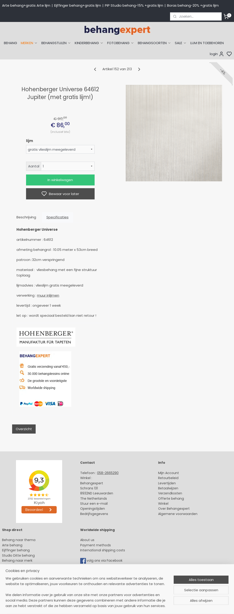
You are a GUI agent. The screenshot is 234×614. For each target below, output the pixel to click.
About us (87, 540)
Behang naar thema (18, 540)
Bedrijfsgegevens (94, 514)
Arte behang (12, 545)
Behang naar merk (17, 560)
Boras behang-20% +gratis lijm (193, 5)
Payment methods (95, 545)
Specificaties (57, 217)
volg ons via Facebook (105, 560)
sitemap (150, 605)
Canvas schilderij (15, 586)
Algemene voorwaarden (177, 514)
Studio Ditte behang (18, 555)
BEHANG (10, 42)
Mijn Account (168, 473)
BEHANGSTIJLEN (56, 42)
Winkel (163, 503)
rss (160, 605)
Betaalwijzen (168, 488)
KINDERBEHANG (89, 42)
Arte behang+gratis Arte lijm (26, 5)
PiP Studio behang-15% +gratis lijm (134, 5)
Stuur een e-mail (94, 503)
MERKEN (29, 42)
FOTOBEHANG (120, 42)
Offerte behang (171, 498)
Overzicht (24, 428)
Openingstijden (92, 508)
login (217, 54)
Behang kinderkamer (19, 565)
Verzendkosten (170, 493)
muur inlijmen (48, 295)
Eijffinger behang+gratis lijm (77, 5)
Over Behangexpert (174, 508)
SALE (181, 42)
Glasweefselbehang (18, 576)
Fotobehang (12, 581)
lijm (29, 140)
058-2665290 (108, 473)
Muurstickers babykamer (22, 570)
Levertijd (165, 483)
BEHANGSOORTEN (154, 42)
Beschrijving (26, 217)
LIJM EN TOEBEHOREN (207, 42)
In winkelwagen (60, 179)
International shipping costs (102, 550)
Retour (163, 478)
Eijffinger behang (16, 550)
